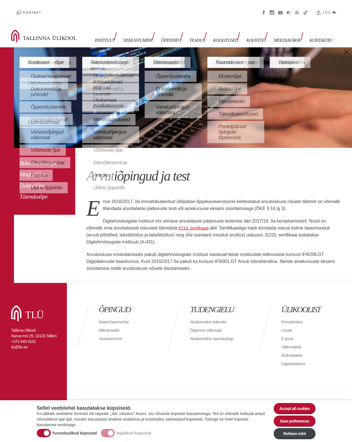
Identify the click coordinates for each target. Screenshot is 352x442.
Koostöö (259, 30)
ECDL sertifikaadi (196, 219)
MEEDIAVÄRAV (288, 30)
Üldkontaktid (292, 338)
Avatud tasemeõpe (116, 313)
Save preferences (291, 416)
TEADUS (206, 30)
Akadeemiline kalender (211, 313)
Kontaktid (318, 30)
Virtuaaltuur (297, 8)
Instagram (272, 8)
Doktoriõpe (32, 177)
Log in (330, 8)
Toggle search (344, 28)
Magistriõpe (33, 165)
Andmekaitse (293, 347)
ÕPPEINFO (183, 30)
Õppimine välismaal (208, 321)
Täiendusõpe (33, 188)
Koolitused (231, 30)
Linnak (287, 321)
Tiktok (305, 8)
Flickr (289, 8)
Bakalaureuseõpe (38, 154)
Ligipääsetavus (295, 355)
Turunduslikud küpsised (74, 429)
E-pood (288, 330)
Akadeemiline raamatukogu (215, 330)
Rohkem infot (291, 432)
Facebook (263, 8)
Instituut (122, 30)
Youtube (280, 8)
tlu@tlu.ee (19, 338)
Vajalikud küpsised (133, 429)
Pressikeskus (293, 313)
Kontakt (27, 8)
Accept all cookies (290, 401)
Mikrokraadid (111, 321)
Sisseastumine (152, 30)
